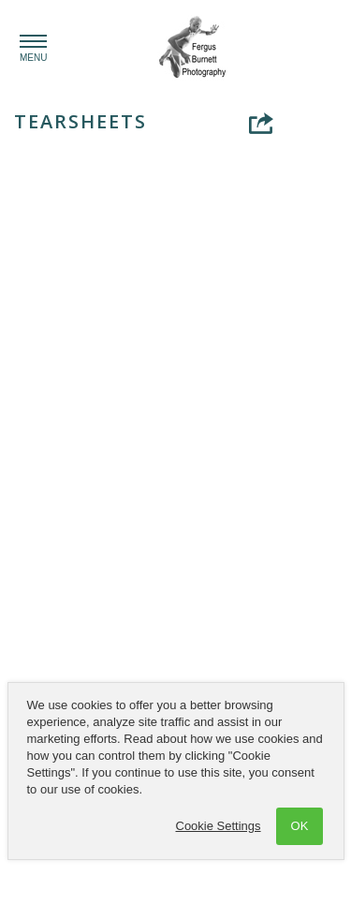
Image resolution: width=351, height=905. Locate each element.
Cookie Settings (218, 826)
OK (300, 826)
